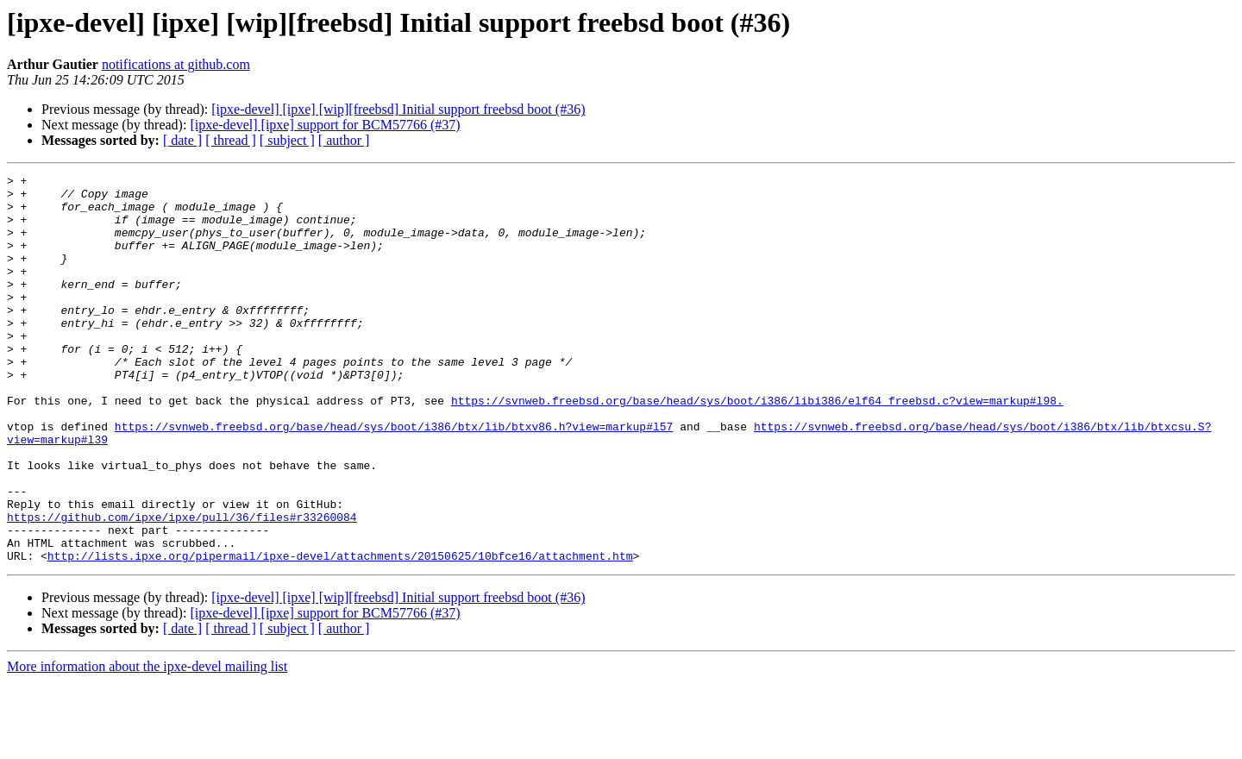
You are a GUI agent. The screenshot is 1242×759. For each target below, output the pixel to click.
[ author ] (344, 140)
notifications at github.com (176, 64)
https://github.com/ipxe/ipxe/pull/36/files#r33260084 (182, 586)
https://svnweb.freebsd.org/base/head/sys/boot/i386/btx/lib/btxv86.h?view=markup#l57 (394, 478)
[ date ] (182, 140)
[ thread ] (230, 140)
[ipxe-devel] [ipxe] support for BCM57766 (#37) (325, 124)
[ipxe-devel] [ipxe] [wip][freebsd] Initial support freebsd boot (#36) (398, 109)
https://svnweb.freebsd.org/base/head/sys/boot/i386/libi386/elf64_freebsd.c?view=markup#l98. (757, 447)
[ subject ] (287, 140)
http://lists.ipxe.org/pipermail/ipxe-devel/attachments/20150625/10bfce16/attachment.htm (340, 633)
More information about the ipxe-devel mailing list (147, 744)
